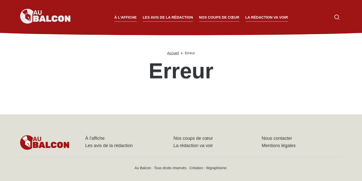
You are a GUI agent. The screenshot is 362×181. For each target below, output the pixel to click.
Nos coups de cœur (219, 17)
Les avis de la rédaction (168, 17)
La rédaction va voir (266, 17)
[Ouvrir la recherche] (337, 17)
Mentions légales (279, 145)
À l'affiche (125, 17)
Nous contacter (277, 138)
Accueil (173, 53)
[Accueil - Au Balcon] (45, 17)
